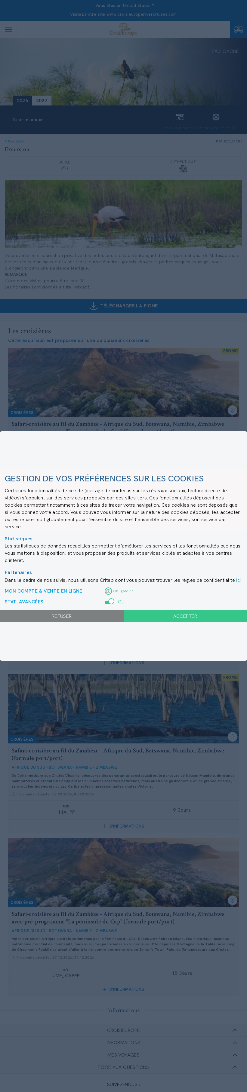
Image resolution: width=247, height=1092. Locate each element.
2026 (22, 100)
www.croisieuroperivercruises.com (142, 14)
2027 (42, 100)
